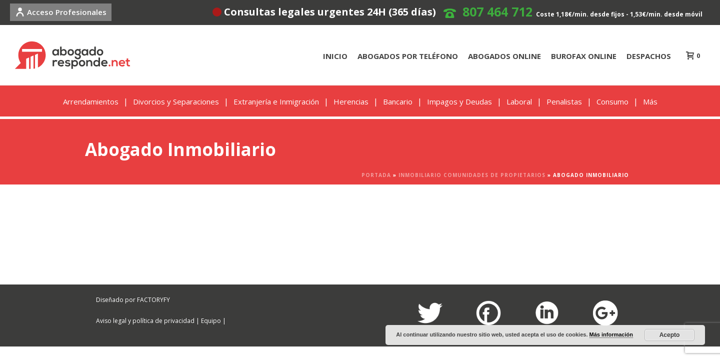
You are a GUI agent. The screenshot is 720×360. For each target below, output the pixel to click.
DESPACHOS (648, 56)
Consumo (612, 101)
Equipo (211, 320)
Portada (376, 175)
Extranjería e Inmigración (276, 101)
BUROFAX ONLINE (583, 56)
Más (650, 101)
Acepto (670, 335)
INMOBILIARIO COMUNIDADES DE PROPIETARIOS (472, 175)
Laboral (519, 101)
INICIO (335, 56)
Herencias (351, 101)
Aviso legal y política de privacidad (145, 320)
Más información (611, 335)
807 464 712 (497, 11)
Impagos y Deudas (459, 101)
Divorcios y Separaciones (176, 101)
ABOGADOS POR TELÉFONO (408, 56)
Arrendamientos (90, 101)
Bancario (397, 101)
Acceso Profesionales (60, 12)
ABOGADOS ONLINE (504, 56)
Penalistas (564, 101)
